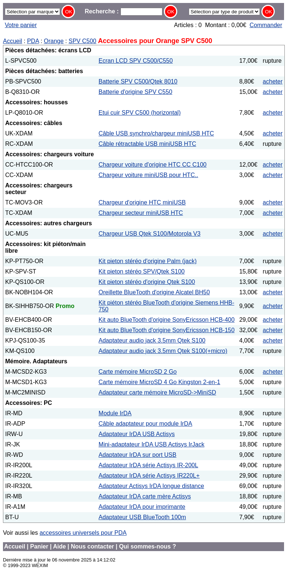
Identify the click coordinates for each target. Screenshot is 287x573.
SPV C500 (82, 41)
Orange (53, 41)
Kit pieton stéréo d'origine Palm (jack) (148, 261)
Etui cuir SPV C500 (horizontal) (140, 112)
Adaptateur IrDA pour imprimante (142, 507)
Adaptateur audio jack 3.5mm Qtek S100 (152, 340)
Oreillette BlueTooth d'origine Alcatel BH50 (154, 292)
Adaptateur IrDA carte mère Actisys (145, 496)
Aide (59, 546)
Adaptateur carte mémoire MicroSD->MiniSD (157, 392)
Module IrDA (115, 413)
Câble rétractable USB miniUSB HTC (147, 144)
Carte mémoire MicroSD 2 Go (138, 372)
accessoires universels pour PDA (83, 533)
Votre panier (21, 25)
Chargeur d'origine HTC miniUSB (142, 202)
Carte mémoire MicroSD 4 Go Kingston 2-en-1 (159, 382)
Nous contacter (92, 546)
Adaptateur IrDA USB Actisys (137, 434)
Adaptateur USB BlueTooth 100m (142, 517)
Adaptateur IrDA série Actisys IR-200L (148, 465)
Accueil (12, 41)
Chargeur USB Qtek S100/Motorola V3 (150, 233)
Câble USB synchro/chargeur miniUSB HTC (156, 133)
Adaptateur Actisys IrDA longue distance (151, 486)
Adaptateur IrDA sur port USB (138, 455)
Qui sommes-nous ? (147, 546)
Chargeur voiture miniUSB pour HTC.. (148, 175)
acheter (273, 81)
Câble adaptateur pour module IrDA (145, 423)
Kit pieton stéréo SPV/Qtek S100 (142, 271)
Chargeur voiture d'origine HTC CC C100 (153, 164)
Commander (266, 25)
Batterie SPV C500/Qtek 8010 (138, 81)
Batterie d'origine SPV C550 (135, 92)
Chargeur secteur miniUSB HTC (141, 213)
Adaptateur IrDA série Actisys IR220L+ (149, 475)
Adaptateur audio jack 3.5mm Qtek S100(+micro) (163, 351)
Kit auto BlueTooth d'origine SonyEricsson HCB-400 (167, 320)
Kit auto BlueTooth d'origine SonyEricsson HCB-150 (167, 330)
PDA (33, 41)
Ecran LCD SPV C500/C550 (136, 61)
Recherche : (123, 11)
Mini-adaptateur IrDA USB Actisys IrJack (151, 444)
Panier (39, 546)
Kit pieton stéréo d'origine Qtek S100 (147, 282)
